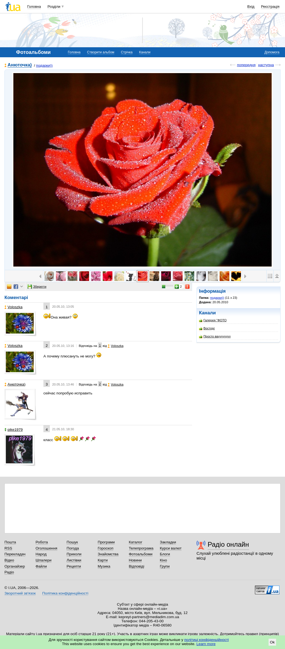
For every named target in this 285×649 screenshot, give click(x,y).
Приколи (74, 554)
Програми (106, 542)
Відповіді (136, 566)
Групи (164, 566)
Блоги (165, 554)
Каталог (135, 542)
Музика (104, 566)
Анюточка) (20, 65)
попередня (246, 65)
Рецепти (74, 566)
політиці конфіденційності (206, 640)
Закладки (168, 542)
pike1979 (13, 429)
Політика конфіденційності (65, 593)
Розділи (54, 6)
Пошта (10, 542)
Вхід (251, 6)
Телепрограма (141, 548)
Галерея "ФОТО (213, 320)
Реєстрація (270, 6)
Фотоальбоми (141, 554)
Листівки (74, 560)
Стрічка (126, 52)
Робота (42, 542)
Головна (34, 6)
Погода (73, 548)
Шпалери (43, 560)
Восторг (207, 328)
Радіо (9, 572)
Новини (135, 560)
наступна (266, 65)
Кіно (163, 560)
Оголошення (46, 548)
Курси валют (170, 548)
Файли (41, 566)
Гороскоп (105, 548)
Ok (272, 642)
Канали (145, 52)
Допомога (271, 52)
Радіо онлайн (228, 544)
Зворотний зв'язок (20, 593)
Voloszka (13, 307)
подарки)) (44, 65)
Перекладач (14, 554)
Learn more (206, 644)
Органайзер (14, 566)
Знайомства (108, 554)
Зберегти (37, 286)
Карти (103, 560)
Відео (9, 560)
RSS (8, 548)
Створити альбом (100, 52)
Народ (41, 554)
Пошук (72, 542)
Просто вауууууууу (215, 336)
